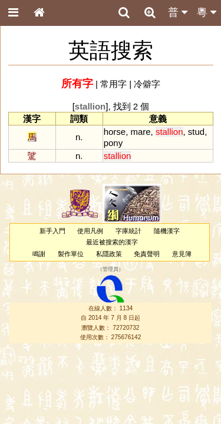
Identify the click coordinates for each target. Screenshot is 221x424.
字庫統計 (128, 230)
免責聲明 (147, 253)
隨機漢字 (167, 230)
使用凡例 (90, 230)
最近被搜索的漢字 (112, 242)
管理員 (110, 269)
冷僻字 (147, 84)
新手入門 (52, 230)
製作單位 (71, 253)
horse (115, 132)
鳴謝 (38, 253)
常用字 (113, 84)
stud (196, 132)
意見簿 (182, 253)
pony (113, 143)
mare (140, 132)
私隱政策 (109, 253)
